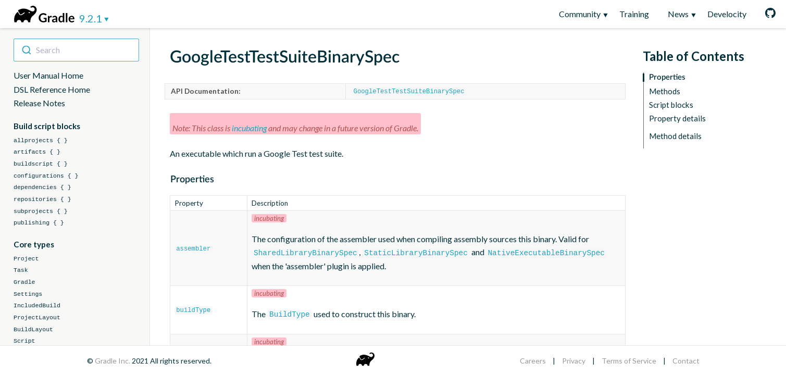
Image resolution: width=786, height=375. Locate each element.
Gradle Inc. (113, 360)
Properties (667, 77)
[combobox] (76, 50)
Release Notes (39, 103)
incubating (249, 127)
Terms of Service (629, 360)
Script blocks (671, 105)
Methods (664, 91)
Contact (686, 360)
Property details (677, 118)
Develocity (726, 14)
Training (634, 14)
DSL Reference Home (52, 89)
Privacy (573, 360)
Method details (675, 136)
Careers (533, 360)
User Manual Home (48, 75)
